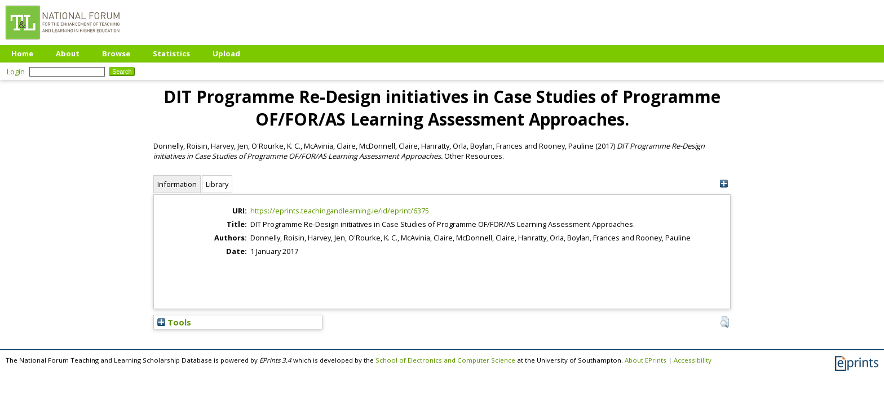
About (67, 53)
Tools (174, 322)
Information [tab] (177, 184)
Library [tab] (217, 184)
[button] (725, 322)
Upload (226, 53)
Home (22, 53)
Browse (116, 53)
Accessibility (692, 360)
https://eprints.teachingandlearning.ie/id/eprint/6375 (339, 211)
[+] (723, 184)
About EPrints (645, 360)
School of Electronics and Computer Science (445, 360)
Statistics (171, 53)
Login (16, 71)
